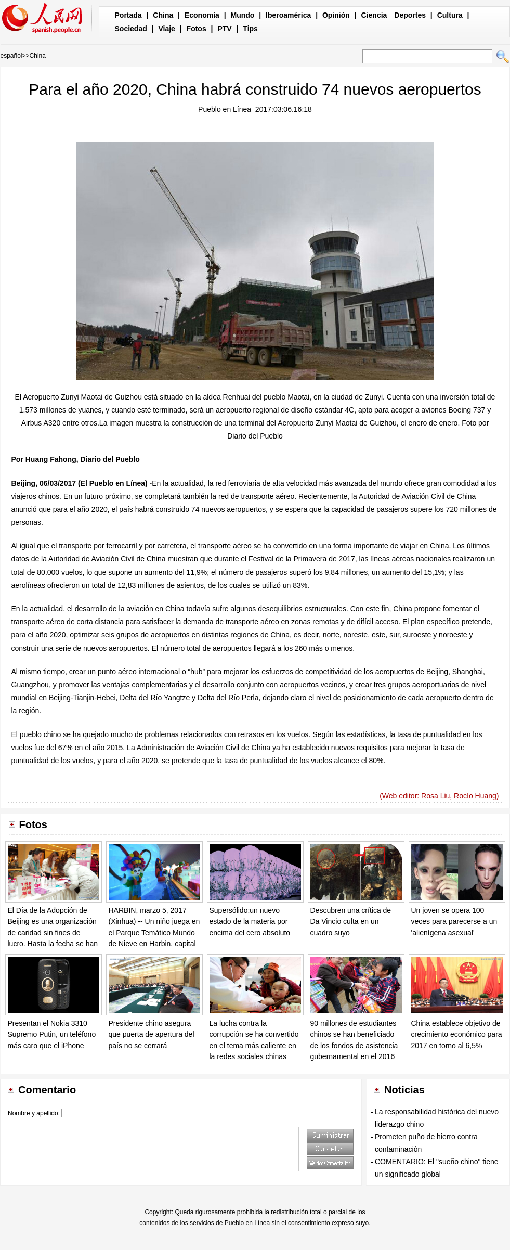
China (163, 15)
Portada (128, 15)
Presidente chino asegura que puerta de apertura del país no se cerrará (151, 1034)
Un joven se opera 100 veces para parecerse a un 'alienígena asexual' (454, 921)
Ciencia (374, 15)
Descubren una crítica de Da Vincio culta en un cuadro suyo (350, 921)
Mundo (243, 15)
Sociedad (131, 28)
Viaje (166, 28)
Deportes (410, 15)
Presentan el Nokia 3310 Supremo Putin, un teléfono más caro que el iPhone (52, 1034)
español (11, 55)
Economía (202, 15)
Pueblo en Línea (224, 109)
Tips (250, 28)
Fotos (196, 28)
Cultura (450, 15)
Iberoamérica (288, 15)
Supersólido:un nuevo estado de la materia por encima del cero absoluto (250, 921)
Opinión (336, 15)
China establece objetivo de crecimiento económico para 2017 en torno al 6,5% (456, 1034)
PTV (224, 28)
